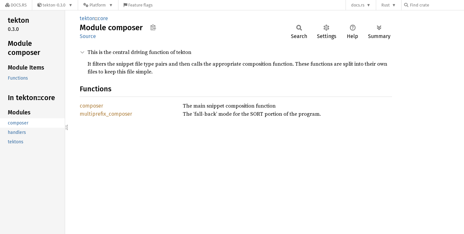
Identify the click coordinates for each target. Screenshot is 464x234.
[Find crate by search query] (436, 5)
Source (88, 36)
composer (91, 106)
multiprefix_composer (106, 114)
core (103, 18)
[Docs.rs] (16, 5)
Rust (385, 5)
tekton (87, 18)
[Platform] (98, 5)
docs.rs (357, 5)
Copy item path (153, 27)
